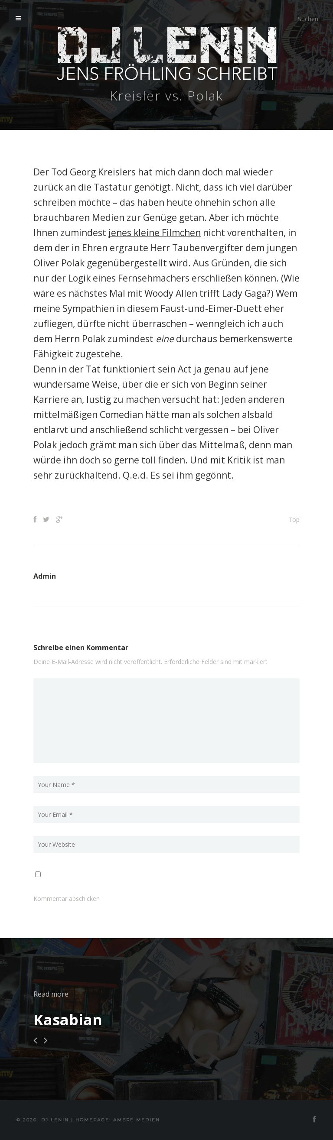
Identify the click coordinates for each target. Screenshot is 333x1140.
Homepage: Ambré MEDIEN (117, 1120)
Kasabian (67, 1020)
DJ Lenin (55, 1120)
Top (294, 519)
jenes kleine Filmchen (154, 233)
